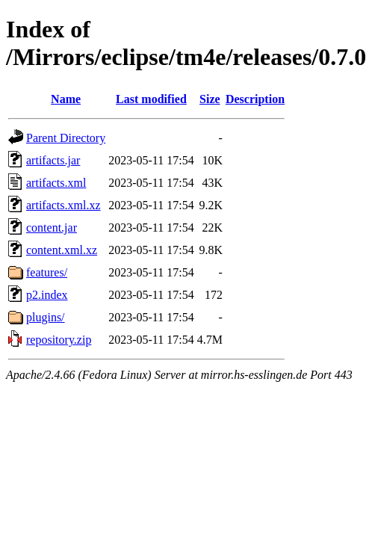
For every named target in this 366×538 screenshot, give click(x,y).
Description (255, 99)
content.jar (51, 227)
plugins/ (45, 317)
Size (209, 99)
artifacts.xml (56, 182)
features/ (46, 272)
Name (66, 99)
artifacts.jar (53, 160)
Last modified (151, 99)
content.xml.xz (61, 250)
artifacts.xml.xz (63, 205)
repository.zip (58, 339)
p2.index (47, 294)
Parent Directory (65, 138)
